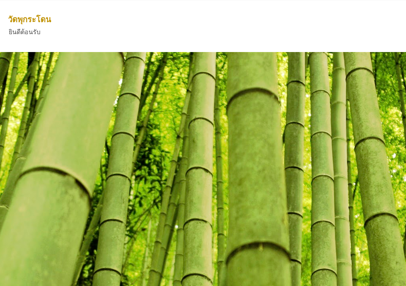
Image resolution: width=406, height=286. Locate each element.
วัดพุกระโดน (29, 19)
